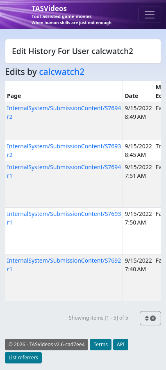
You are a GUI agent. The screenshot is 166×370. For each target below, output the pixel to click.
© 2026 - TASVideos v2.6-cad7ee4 (46, 344)
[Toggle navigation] (149, 15)
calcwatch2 (61, 71)
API (121, 344)
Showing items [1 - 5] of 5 (98, 317)
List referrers (23, 357)
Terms (100, 344)
